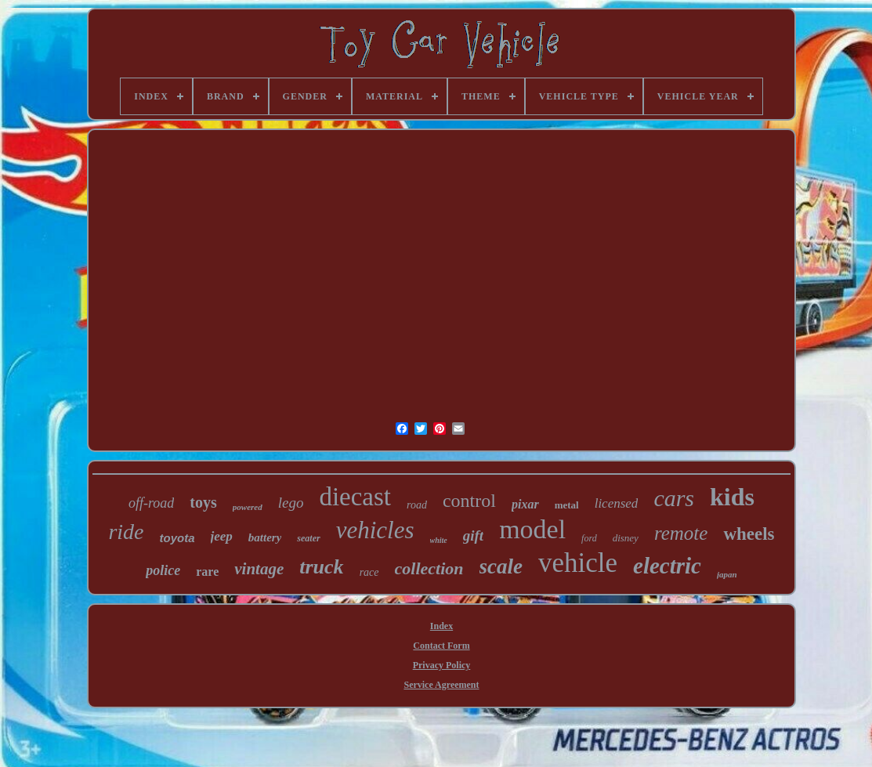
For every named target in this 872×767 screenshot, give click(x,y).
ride (125, 531)
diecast (355, 497)
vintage (259, 568)
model (532, 529)
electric (667, 565)
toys (203, 502)
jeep (222, 536)
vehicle (577, 563)
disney (626, 538)
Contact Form (441, 645)
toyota (177, 537)
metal (567, 505)
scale (501, 566)
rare (207, 571)
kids (732, 497)
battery (265, 537)
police (163, 570)
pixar (525, 504)
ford (589, 538)
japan (727, 574)
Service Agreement (441, 684)
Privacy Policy (442, 665)
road (417, 505)
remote (681, 533)
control (469, 500)
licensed (617, 503)
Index (441, 625)
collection (429, 568)
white (438, 540)
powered (247, 507)
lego (291, 502)
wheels (748, 534)
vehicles (375, 530)
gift (473, 535)
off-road (151, 503)
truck (321, 566)
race (369, 572)
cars (673, 498)
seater (308, 538)
